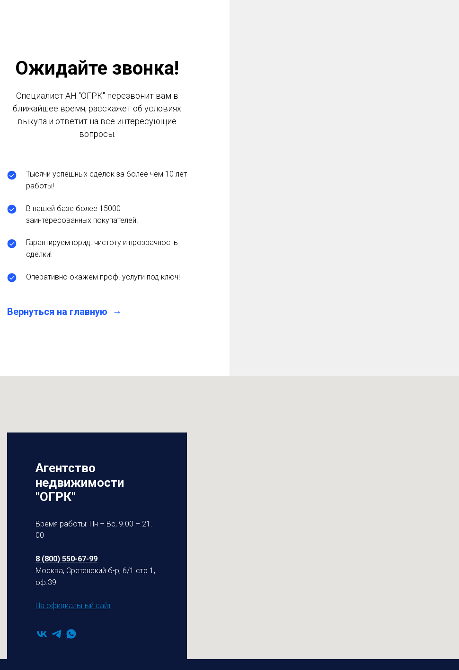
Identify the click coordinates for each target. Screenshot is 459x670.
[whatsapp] (71, 634)
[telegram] (56, 634)
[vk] (42, 634)
